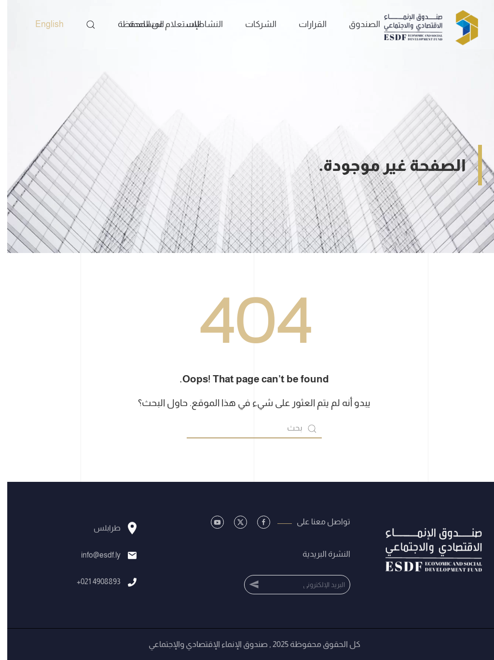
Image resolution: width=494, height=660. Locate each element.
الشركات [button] (253, 24)
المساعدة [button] (139, 24)
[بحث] (247, 428)
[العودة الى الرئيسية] (422, 24)
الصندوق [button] (357, 24)
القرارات (305, 24)
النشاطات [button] (197, 24)
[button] (83, 24)
